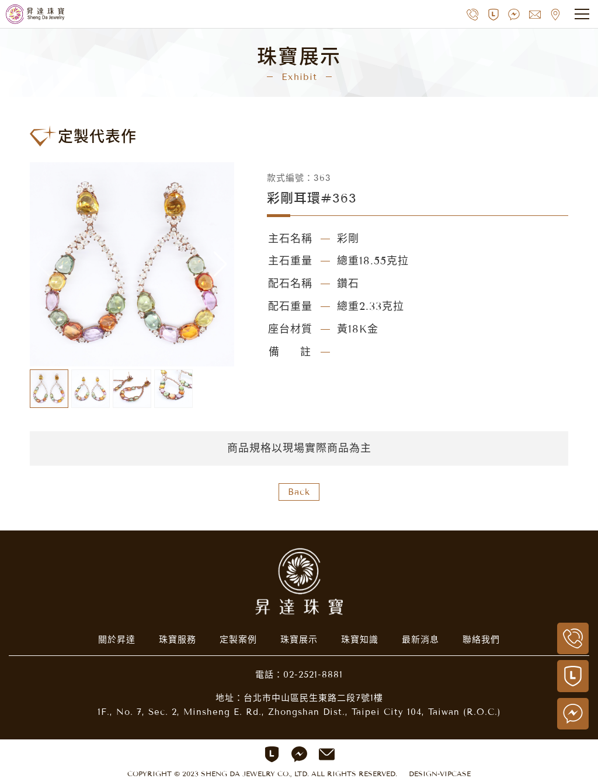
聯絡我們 (481, 639)
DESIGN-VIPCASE (440, 773)
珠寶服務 (177, 639)
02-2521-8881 (313, 674)
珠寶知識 (359, 639)
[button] (220, 264)
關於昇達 (116, 639)
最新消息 (420, 639)
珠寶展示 (299, 639)
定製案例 (238, 639)
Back (299, 492)
